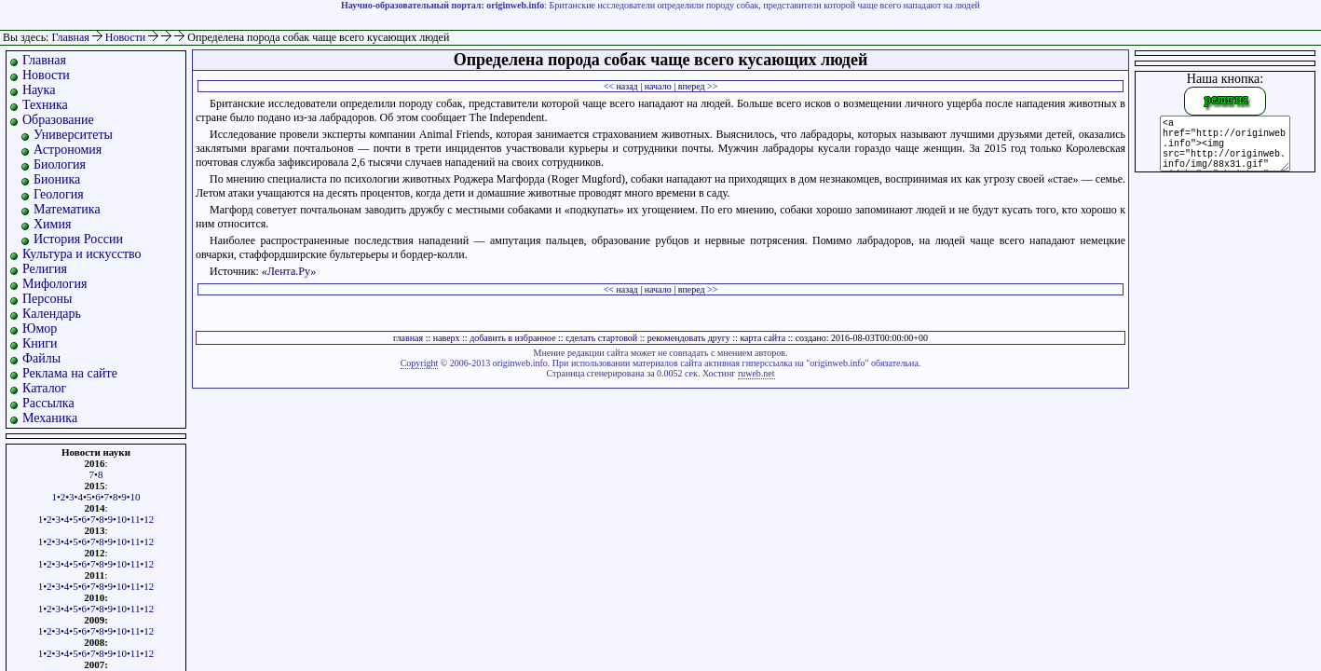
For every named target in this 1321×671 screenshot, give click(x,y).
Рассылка (48, 403)
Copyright (420, 363)
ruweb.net (756, 373)
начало (658, 86)
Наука (38, 90)
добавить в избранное (512, 338)
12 (148, 519)
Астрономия (68, 150)
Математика (67, 209)
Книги (40, 343)
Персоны (47, 299)
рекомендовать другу (688, 338)
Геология (59, 194)
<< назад (621, 86)
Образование (58, 120)
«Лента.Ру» (289, 271)
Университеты (73, 135)
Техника (45, 105)
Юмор (39, 329)
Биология (60, 164)
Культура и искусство (82, 254)
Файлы (41, 358)
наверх (446, 338)
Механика (49, 418)
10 (135, 496)
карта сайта (762, 338)
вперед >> (698, 86)
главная (408, 338)
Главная (70, 37)
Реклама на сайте (69, 373)
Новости (127, 37)
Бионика (57, 179)
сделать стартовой (601, 338)
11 (135, 519)
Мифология (55, 284)
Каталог (44, 388)
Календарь (51, 314)
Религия (44, 269)
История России (78, 239)
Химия (52, 224)
